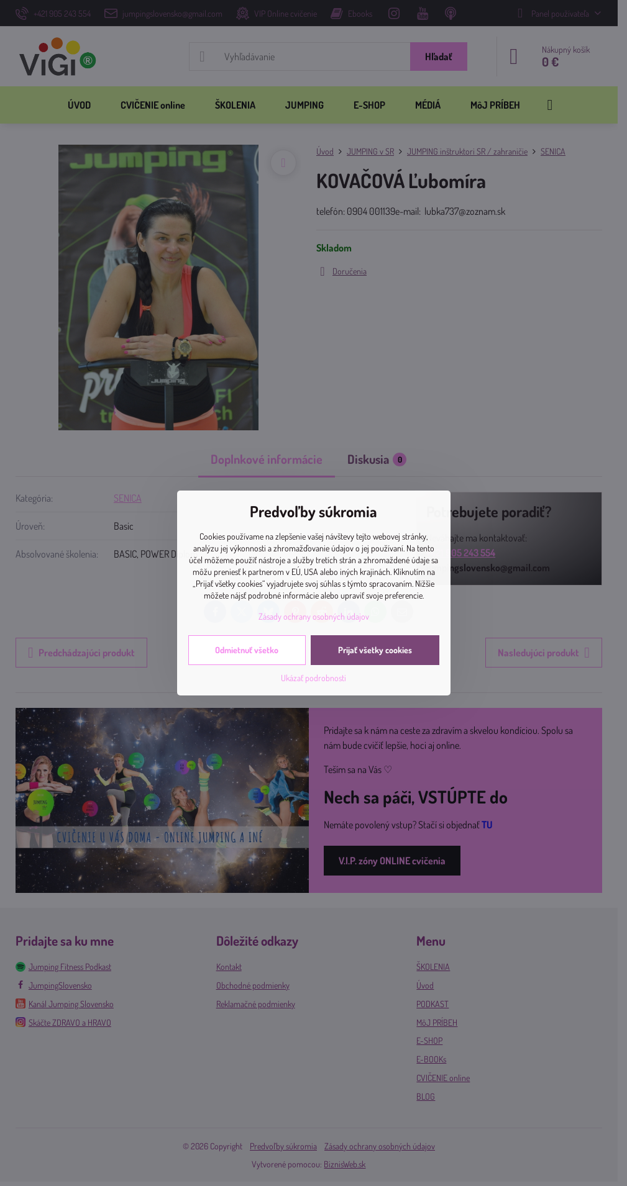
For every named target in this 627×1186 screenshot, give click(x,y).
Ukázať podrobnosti (313, 677)
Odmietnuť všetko (246, 650)
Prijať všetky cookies (375, 650)
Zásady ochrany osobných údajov (314, 616)
